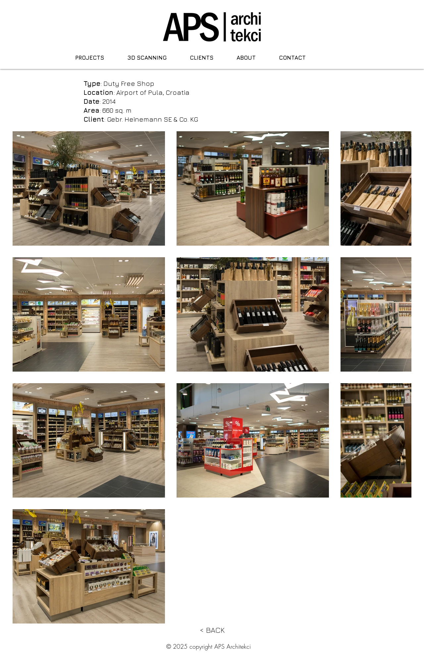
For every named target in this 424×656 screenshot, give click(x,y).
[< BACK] (212, 630)
